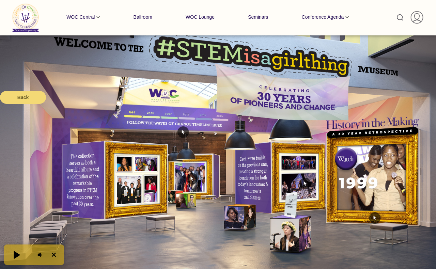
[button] (16, 255)
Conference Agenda (323, 17)
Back (23, 97)
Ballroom (143, 17)
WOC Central (80, 17)
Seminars (258, 17)
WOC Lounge (200, 17)
